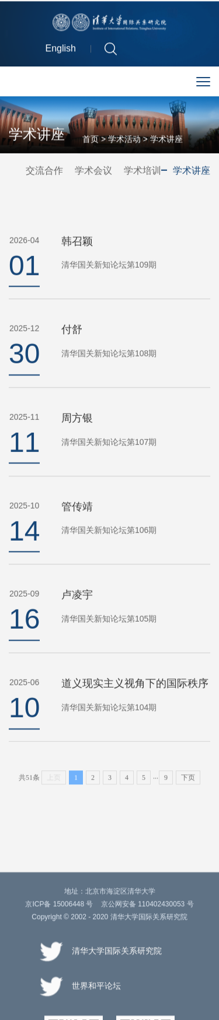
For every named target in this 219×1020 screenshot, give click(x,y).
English (61, 50)
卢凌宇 (77, 608)
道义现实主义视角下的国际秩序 (134, 697)
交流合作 (44, 171)
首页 (90, 140)
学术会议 (93, 171)
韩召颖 (77, 254)
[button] (110, 49)
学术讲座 (166, 140)
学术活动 (124, 140)
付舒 (71, 343)
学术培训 (142, 171)
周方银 (77, 431)
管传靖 (77, 519)
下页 (188, 784)
